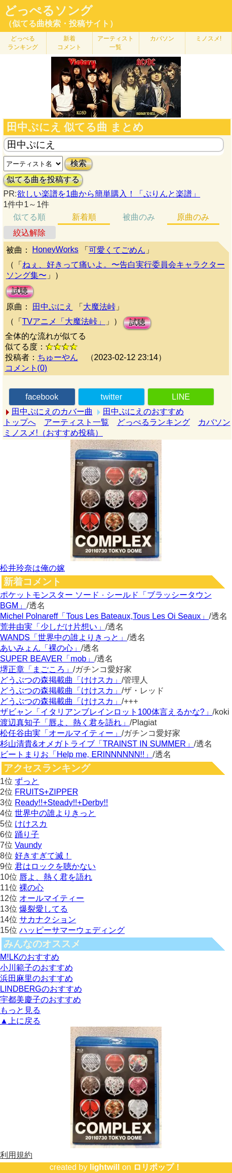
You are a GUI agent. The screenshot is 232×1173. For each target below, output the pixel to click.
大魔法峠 (99, 306)
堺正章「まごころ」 (36, 669)
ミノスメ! (208, 38)
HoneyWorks (55, 249)
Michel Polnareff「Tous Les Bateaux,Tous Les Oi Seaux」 (104, 616)
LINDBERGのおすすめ (41, 989)
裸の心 (31, 887)
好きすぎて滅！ (43, 855)
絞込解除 (29, 232)
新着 (69, 43)
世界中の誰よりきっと (55, 813)
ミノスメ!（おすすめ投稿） (53, 432)
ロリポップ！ (157, 1167)
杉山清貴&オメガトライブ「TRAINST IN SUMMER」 (97, 743)
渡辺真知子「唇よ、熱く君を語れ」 (65, 722)
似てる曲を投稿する (43, 179)
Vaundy (28, 845)
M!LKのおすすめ (29, 957)
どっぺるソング (48, 10)
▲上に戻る (20, 1020)
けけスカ (31, 823)
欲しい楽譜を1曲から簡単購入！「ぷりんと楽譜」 (108, 193)
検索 (78, 163)
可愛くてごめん (117, 250)
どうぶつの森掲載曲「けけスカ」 (61, 680)
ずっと (27, 781)
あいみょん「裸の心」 (40, 648)
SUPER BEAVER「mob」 (47, 658)
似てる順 (29, 217)
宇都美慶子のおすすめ (40, 999)
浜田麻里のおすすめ (36, 978)
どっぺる (23, 43)
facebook (41, 397)
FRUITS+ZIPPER (46, 792)
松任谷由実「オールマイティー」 (61, 733)
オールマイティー (51, 898)
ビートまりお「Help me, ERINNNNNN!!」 (76, 754)
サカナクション (47, 919)
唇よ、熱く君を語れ (55, 877)
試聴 (20, 291)
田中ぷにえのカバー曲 (52, 411)
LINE (181, 397)
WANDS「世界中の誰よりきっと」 (63, 637)
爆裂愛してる (43, 909)
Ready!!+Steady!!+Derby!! (61, 802)
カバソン (162, 38)
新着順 (84, 217)
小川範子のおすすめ (36, 967)
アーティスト (115, 43)
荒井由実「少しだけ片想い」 (52, 626)
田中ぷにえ (52, 306)
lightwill (105, 1167)
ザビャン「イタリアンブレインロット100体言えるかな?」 (106, 712)
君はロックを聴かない (55, 866)
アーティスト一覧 (76, 422)
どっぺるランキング (153, 422)
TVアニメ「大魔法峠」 (63, 321)
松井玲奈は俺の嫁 (32, 568)
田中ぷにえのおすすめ (143, 411)
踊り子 (27, 834)
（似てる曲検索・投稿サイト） (61, 23)
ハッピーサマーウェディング (72, 930)
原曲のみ (193, 217)
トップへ (20, 422)
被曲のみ (139, 217)
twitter (112, 397)
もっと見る (20, 1010)
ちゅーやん (57, 357)
